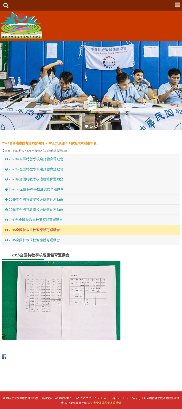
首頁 (8, 150)
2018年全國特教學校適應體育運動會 (36, 209)
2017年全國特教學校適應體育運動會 (36, 219)
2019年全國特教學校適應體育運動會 (36, 199)
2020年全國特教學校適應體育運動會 (36, 189)
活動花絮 (18, 150)
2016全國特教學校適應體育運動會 (47, 150)
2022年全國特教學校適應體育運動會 (36, 169)
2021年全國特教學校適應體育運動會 (36, 179)
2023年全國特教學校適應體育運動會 (36, 159)
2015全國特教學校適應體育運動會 (34, 240)
